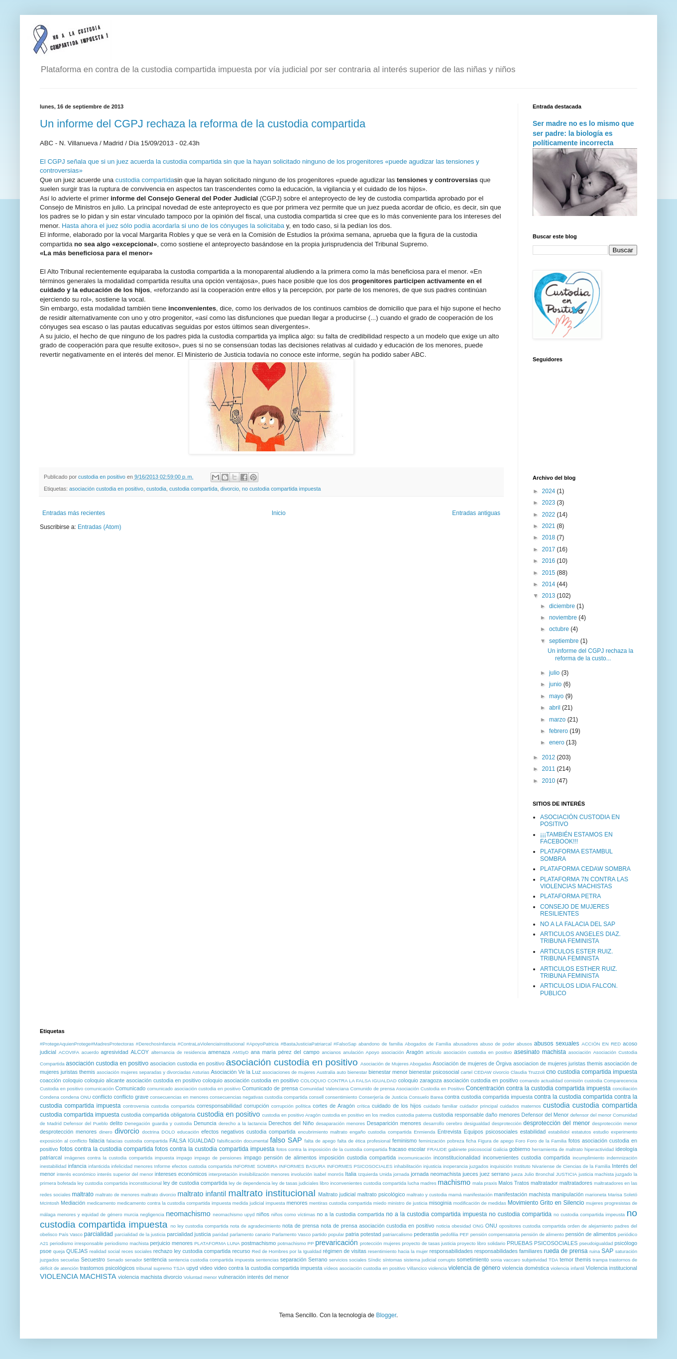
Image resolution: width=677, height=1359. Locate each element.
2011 (549, 768)
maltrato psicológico (381, 1194)
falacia (97, 1141)
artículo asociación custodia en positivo (469, 1052)
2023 (549, 502)
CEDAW (482, 1072)
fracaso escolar (407, 1149)
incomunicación (414, 1157)
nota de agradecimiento (255, 1226)
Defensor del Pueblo (86, 1123)
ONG (478, 1226)
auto (341, 1072)
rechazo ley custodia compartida (192, 1251)
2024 (549, 491)
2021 (549, 526)
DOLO (168, 1132)
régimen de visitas (344, 1251)
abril (555, 707)
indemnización (622, 1157)
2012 (549, 757)
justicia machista (596, 1174)
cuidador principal (478, 1106)
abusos (524, 1043)
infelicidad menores (131, 1166)
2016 (549, 560)
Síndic (374, 1259)
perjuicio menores (171, 1243)
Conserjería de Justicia (382, 1097)
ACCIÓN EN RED (601, 1043)
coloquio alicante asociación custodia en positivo (143, 1080)
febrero (559, 731)
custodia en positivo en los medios (358, 1115)
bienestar (357, 1072)
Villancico (417, 1268)
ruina (594, 1251)
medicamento (101, 1203)
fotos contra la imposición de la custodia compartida (331, 1149)
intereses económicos (181, 1174)
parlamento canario (249, 1234)
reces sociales (136, 1251)
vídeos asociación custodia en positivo (365, 1268)
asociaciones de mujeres (288, 1072)
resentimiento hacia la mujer (398, 1251)
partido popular (328, 1234)
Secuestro (93, 1259)
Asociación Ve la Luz (235, 1072)
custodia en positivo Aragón (291, 1115)
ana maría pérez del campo (285, 1052)
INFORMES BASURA (302, 1166)
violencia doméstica (525, 1268)
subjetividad (534, 1259)
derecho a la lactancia (243, 1123)
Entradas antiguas (476, 513)
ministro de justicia (408, 1203)
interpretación (223, 1174)
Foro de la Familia (546, 1141)
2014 (549, 584)
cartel (466, 1072)
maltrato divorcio (158, 1194)
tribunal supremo (154, 1268)
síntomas (392, 1259)
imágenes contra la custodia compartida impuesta (119, 1157)
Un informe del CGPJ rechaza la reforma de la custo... (590, 654)
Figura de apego (496, 1141)
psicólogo (625, 1243)
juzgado (623, 1174)
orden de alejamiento (590, 1226)
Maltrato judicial (336, 1194)
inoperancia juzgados (465, 1166)
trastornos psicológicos (107, 1268)
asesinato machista (539, 1051)
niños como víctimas (293, 1214)
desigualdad (477, 1123)
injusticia (432, 1166)
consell (316, 1097)
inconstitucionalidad (457, 1157)
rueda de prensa (566, 1251)
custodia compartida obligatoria (158, 1115)
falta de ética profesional (364, 1141)
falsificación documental (242, 1141)
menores (297, 1203)
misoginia (440, 1203)
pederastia (426, 1234)
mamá (455, 1194)
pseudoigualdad (596, 1243)
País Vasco (71, 1234)
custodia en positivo (228, 1114)
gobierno (519, 1149)
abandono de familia (380, 1043)
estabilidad (533, 1132)
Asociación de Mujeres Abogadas (395, 1063)
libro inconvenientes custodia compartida (363, 1183)
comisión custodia (583, 1080)
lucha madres (422, 1183)
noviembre (563, 617)
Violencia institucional (611, 1268)
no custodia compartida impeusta (589, 1214)
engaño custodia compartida (380, 1132)
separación (293, 1259)
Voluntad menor (200, 1277)
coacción (50, 1080)
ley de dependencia (249, 1183)
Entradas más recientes (73, 513)
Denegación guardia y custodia (158, 1123)
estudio (601, 1132)
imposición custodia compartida (357, 1157)
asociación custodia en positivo (106, 489)
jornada (401, 1174)
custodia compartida (144, 180)
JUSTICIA (566, 1174)
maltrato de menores (117, 1194)
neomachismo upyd (234, 1214)
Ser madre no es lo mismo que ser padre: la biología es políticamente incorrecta (583, 133)
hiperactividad (599, 1149)
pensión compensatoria (495, 1234)
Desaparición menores (394, 1123)
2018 (549, 537)
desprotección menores (68, 1132)
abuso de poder (497, 1043)
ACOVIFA (69, 1052)
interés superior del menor (125, 1174)
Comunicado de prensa (270, 1088)
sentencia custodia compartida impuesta (211, 1259)
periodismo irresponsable (76, 1243)
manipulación (568, 1194)
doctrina (150, 1132)
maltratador (544, 1183)
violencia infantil (567, 1268)
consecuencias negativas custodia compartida (258, 1097)
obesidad (461, 1226)
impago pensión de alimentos (280, 1157)
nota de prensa (300, 1226)
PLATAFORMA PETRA (570, 896)
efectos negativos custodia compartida (248, 1132)
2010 (549, 780)
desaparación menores (340, 1123)
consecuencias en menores (179, 1097)
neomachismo (188, 1214)
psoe (45, 1251)
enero (557, 742)
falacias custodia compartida (137, 1141)
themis (583, 1259)
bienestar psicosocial (434, 1072)
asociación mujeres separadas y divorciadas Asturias (153, 1072)
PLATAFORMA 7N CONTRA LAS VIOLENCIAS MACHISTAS (584, 883)
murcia (131, 1214)
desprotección (507, 1123)
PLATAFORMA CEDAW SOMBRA (585, 868)
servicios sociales (347, 1259)
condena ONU (76, 1097)
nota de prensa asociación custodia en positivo (377, 1226)
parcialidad (98, 1234)
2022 (549, 514)
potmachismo (292, 1243)
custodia (156, 489)
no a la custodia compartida (350, 1214)
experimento (624, 1132)
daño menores (502, 1115)
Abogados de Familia (428, 1043)
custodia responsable (458, 1115)
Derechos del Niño (291, 1123)
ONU (491, 1226)
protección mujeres (380, 1243)
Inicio (279, 513)
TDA (553, 1259)
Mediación (73, 1203)
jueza (517, 1174)
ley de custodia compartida (195, 1183)
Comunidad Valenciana (324, 1088)
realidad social (104, 1251)
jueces (470, 1174)
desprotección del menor (556, 1123)
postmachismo (258, 1243)
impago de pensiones (217, 1157)
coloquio (73, 1080)
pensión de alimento (542, 1234)
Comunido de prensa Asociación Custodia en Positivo (407, 1088)
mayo (557, 696)
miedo (379, 1203)
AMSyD (240, 1052)
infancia (77, 1166)
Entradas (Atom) (99, 526)
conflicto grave (130, 1097)
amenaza (219, 1052)
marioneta (596, 1194)
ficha (471, 1141)
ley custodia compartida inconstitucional (119, 1183)
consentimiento (341, 1097)
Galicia (500, 1149)
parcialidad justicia (189, 1234)
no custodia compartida (520, 1214)
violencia (437, 1268)
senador (133, 1259)
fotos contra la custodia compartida (106, 1149)
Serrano (317, 1259)
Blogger (386, 1315)
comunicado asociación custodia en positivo (193, 1088)
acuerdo (90, 1052)
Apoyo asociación (385, 1052)
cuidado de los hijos (396, 1106)
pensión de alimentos (590, 1234)
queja (59, 1251)
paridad (220, 1234)
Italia (350, 1174)
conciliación (624, 1088)
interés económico (76, 1174)
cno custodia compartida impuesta (591, 1071)
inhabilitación (408, 1166)
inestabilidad (53, 1166)
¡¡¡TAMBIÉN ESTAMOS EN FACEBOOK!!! (576, 838)
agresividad (114, 1052)
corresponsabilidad (219, 1106)
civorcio (501, 1072)
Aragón (415, 1052)
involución (301, 1174)
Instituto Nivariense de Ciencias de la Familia (562, 1166)
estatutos (581, 1132)
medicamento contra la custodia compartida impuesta (174, 1203)
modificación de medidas (479, 1203)
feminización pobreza (441, 1141)
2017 (549, 549)
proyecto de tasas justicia (428, 1243)
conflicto (103, 1097)
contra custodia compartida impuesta (489, 1097)
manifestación (477, 1194)
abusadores (465, 1043)
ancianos (331, 1052)
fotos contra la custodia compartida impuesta (214, 1149)
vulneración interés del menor (254, 1277)
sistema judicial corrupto (429, 1259)
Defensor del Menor (544, 1115)
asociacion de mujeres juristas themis (558, 1063)
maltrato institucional (272, 1193)
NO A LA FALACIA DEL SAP (577, 924)
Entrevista (449, 1132)
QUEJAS (77, 1251)
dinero (106, 1132)
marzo (558, 719)
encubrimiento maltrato (322, 1132)
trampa (600, 1259)
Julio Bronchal (539, 1174)
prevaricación (336, 1243)
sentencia (155, 1259)
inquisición (501, 1166)
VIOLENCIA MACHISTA (78, 1276)
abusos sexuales (556, 1043)
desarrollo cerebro (442, 1123)
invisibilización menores (264, 1174)
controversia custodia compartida (159, 1106)
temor (566, 1259)
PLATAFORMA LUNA (217, 1243)
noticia (443, 1226)
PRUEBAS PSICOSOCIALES (542, 1243)
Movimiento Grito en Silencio (546, 1202)
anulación (353, 1052)
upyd (192, 1268)
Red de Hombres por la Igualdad (287, 1251)
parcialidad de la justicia (139, 1234)
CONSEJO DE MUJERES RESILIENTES (574, 910)
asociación (579, 1052)
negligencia (152, 1214)
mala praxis (484, 1183)
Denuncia (205, 1123)
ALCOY (139, 1052)
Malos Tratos (513, 1183)
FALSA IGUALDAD (192, 1141)
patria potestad (363, 1234)
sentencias (267, 1259)
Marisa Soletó (622, 1194)
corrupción (256, 1106)
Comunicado (130, 1088)
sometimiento (473, 1259)
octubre (559, 629)
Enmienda (424, 1132)
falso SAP (286, 1140)
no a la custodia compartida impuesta (436, 1214)
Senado (115, 1259)
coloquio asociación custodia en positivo (251, 1080)
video (206, 1268)
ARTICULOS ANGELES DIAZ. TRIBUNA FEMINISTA (580, 937)
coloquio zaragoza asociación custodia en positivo (458, 1080)
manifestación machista (522, 1194)
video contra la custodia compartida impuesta (268, 1268)
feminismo (404, 1141)
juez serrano (495, 1174)
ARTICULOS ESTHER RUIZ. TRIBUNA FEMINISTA (578, 972)
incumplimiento (588, 1157)
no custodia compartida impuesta (281, 489)
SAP (607, 1251)
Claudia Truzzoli (528, 1072)
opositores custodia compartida (532, 1226)
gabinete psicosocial (470, 1149)
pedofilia (449, 1234)
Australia (326, 1072)
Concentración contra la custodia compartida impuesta (538, 1088)
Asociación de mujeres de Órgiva (472, 1063)
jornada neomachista (436, 1174)
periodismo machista (126, 1243)
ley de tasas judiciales (295, 1183)
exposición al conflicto (63, 1141)
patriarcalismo (398, 1234)
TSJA (179, 1268)
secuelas (70, 1259)
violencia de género (474, 1267)
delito (116, 1123)
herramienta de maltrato (557, 1149)
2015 (549, 572)
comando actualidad (541, 1080)
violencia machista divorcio (150, 1277)
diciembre (562, 606)
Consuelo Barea (426, 1097)
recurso (241, 1251)
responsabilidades (451, 1251)
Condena (49, 1097)
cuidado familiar (441, 1106)
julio (555, 672)
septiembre (564, 640)
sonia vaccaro (505, 1259)
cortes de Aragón (334, 1106)
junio (556, 684)
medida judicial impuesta (258, 1203)
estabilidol (558, 1132)
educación (188, 1132)
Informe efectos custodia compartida (193, 1166)
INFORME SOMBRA (255, 1166)
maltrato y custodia (427, 1194)
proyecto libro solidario (481, 1243)
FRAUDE (437, 1149)
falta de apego (320, 1141)
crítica (363, 1106)
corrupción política (291, 1106)
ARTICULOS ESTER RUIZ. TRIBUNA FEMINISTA (576, 955)
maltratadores (576, 1183)
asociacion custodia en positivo (187, 1063)
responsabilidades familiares (508, 1251)
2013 (549, 595)
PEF (464, 1234)
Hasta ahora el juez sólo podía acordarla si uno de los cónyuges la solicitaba (173, 225)
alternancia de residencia (178, 1052)
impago (184, 1157)
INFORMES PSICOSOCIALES (360, 1166)
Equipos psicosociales (491, 1132)
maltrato (83, 1194)
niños (262, 1214)
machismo (454, 1182)
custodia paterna (414, 1115)
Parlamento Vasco (291, 1234)
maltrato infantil (201, 1194)
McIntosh (49, 1203)
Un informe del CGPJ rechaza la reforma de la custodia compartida (202, 123)
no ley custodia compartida (199, 1226)
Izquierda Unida (375, 1174)
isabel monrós (328, 1174)
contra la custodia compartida (573, 1096)
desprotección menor (614, 1123)
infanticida (99, 1166)
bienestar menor (387, 1072)
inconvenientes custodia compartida (526, 1157)
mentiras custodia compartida (340, 1203)
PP (310, 1243)
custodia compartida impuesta (79, 1114)
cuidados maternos (520, 1106)
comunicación (99, 1088)
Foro (520, 1141)
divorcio (230, 489)
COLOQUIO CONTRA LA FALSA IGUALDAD (348, 1080)
